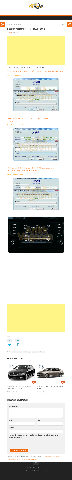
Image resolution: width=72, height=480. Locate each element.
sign (29, 352)
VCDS (39, 352)
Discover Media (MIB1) (14, 24)
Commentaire (14, 406)
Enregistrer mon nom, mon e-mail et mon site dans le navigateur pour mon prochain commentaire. (33, 436)
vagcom (34, 352)
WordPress (35, 470)
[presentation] (24, 445)
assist (13, 352)
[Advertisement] (36, 50)
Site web (11, 427)
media (24, 352)
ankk (10, 32)
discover (19, 352)
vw (43, 352)
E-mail (39, 420)
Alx (46, 470)
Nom (11, 420)
